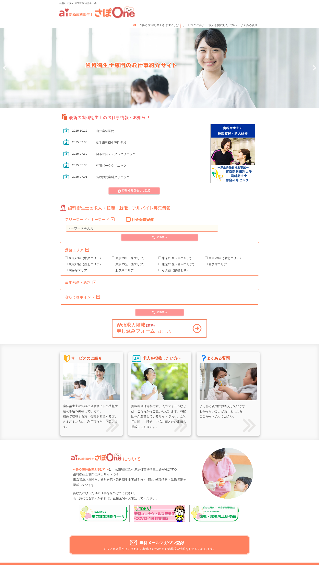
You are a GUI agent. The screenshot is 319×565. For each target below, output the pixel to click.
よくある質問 (248, 13)
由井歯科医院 (105, 119)
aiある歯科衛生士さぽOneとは (159, 13)
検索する (161, 226)
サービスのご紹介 (193, 13)
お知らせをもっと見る (136, 179)
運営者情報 (141, 555)
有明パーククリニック (111, 154)
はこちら (159, 317)
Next (313, 56)
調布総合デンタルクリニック (115, 142)
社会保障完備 (143, 208)
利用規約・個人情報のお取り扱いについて (179, 555)
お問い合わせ (121, 555)
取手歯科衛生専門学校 (111, 131)
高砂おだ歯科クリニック (112, 165)
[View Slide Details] (104, 502)
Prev (5, 56)
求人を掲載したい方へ (222, 13)
